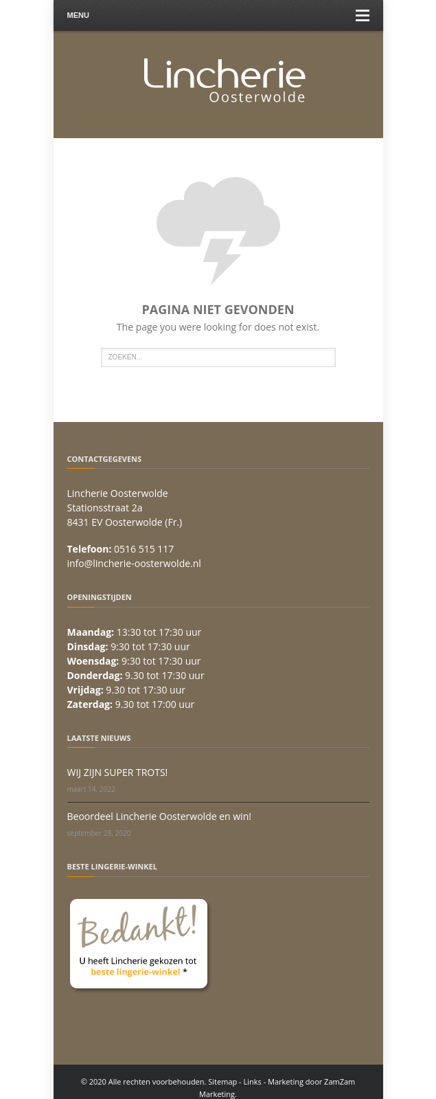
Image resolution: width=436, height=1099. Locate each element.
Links (253, 1081)
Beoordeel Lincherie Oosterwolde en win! (159, 816)
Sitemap (222, 1081)
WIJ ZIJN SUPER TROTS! (117, 772)
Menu (218, 15)
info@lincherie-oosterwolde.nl (134, 563)
